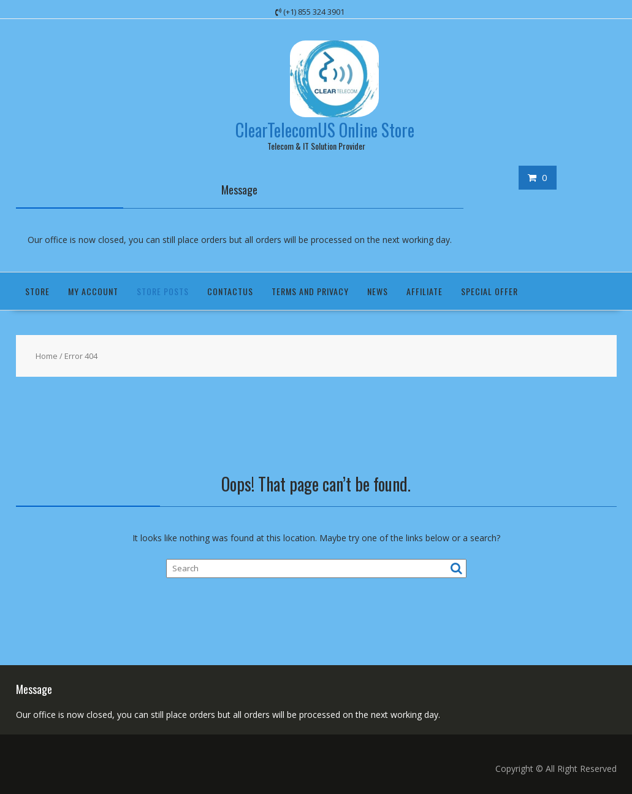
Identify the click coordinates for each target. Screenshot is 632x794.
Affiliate (424, 291)
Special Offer (489, 291)
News (377, 291)
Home (47, 355)
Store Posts (163, 291)
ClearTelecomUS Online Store (324, 129)
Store (37, 291)
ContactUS (230, 291)
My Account (93, 291)
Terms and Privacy (310, 291)
